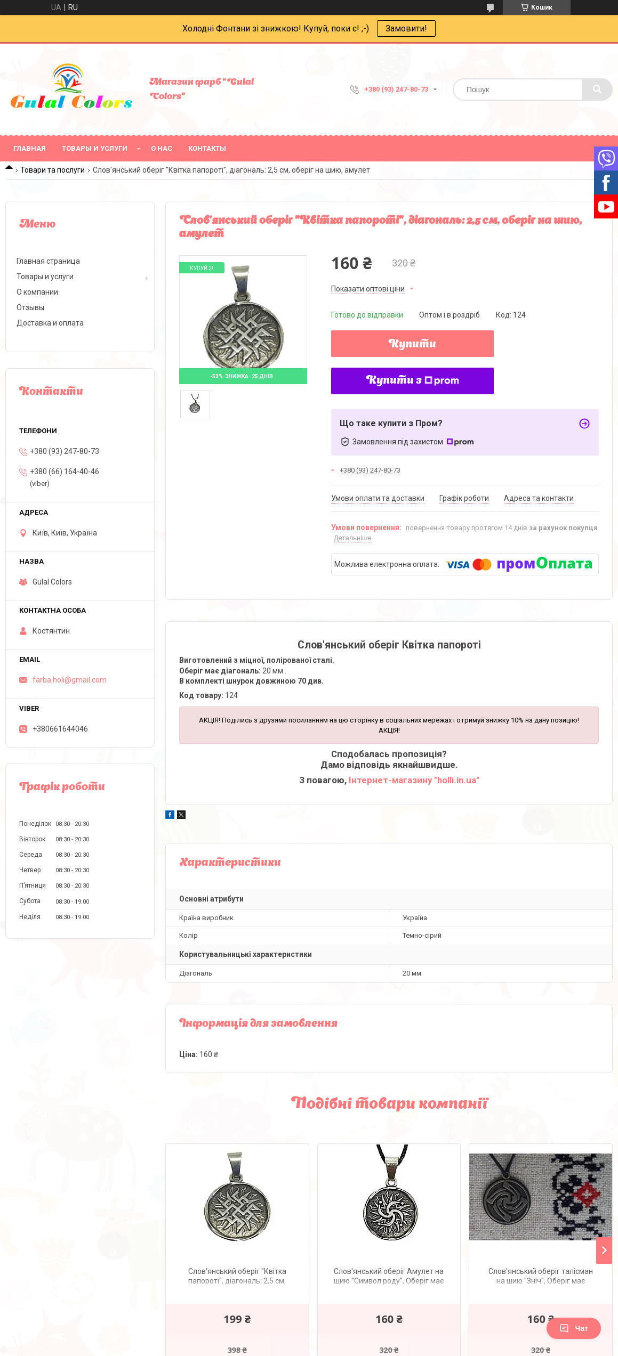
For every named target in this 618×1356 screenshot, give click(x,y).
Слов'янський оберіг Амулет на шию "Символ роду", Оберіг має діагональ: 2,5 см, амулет (389, 1277)
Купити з (412, 381)
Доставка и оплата (50, 323)
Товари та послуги (52, 170)
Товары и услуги (94, 148)
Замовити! (406, 28)
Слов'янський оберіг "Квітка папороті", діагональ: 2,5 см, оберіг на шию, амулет (237, 1277)
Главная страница (48, 261)
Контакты (207, 148)
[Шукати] (597, 89)
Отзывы (30, 307)
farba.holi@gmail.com (70, 680)
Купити (412, 344)
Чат (573, 1328)
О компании (37, 292)
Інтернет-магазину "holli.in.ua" (414, 780)
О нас (161, 148)
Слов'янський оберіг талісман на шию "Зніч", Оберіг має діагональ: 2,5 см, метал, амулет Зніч (540, 1277)
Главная (29, 148)
